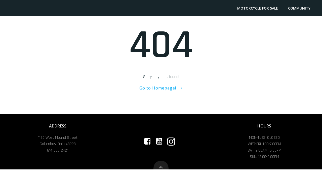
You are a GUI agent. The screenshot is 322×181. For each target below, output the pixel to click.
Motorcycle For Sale (258, 8)
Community (300, 8)
